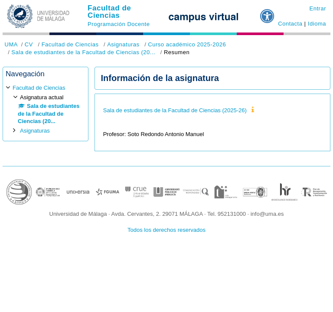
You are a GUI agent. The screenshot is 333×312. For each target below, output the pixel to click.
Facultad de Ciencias (109, 12)
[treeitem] (45, 109)
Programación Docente (119, 24)
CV (29, 44)
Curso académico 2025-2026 (187, 44)
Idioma (317, 23)
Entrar (317, 8)
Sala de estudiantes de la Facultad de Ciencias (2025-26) (175, 110)
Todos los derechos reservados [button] (166, 230)
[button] (267, 12)
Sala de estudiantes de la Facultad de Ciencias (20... (83, 52)
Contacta (290, 23)
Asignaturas (123, 44)
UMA (11, 44)
